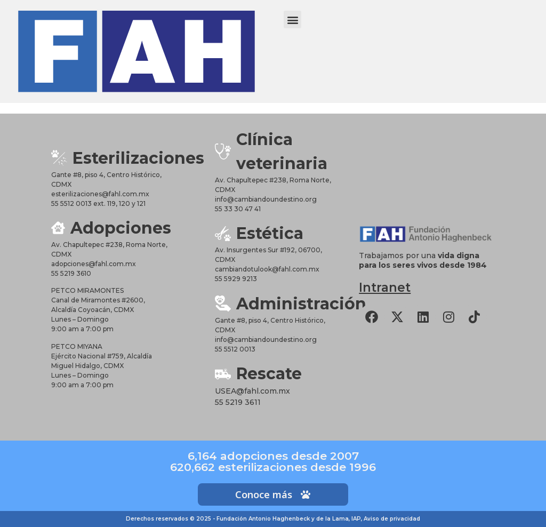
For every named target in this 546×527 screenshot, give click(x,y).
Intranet (385, 287)
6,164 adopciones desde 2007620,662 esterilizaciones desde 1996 (273, 461)
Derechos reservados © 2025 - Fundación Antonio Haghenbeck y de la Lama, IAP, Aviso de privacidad (273, 518)
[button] (292, 19)
